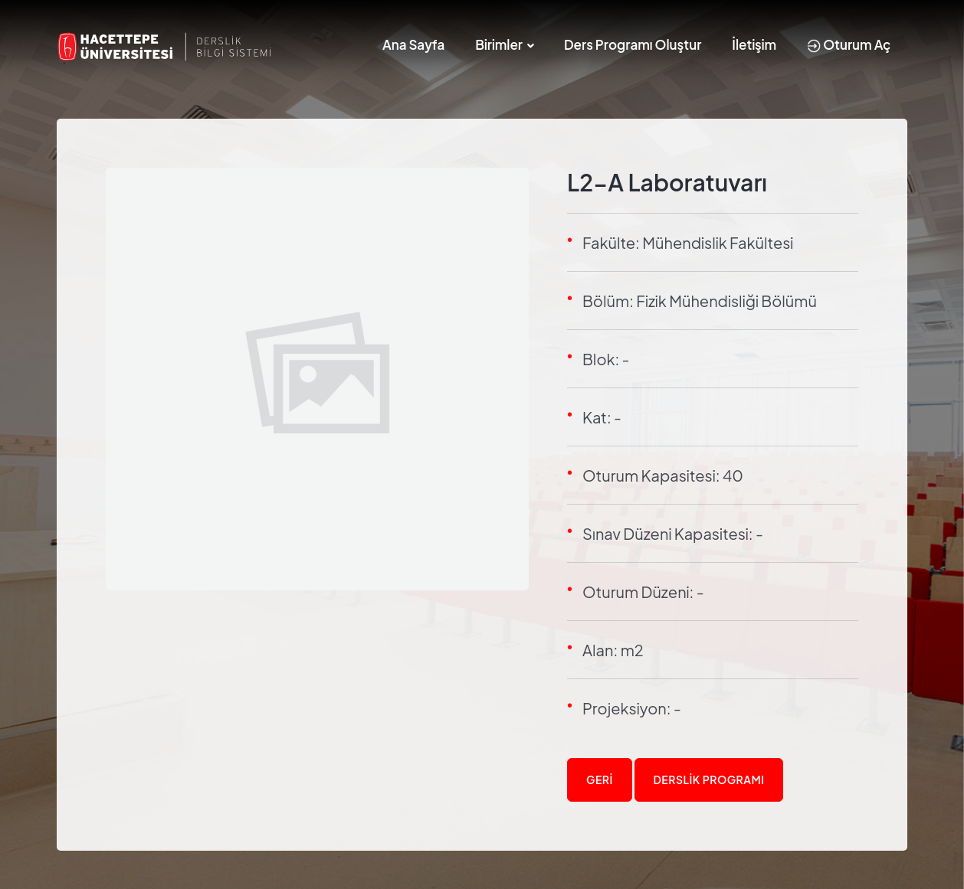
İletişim (754, 44)
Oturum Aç (848, 44)
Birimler (499, 44)
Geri (599, 779)
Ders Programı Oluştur (632, 44)
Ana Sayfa (413, 44)
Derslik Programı (709, 779)
